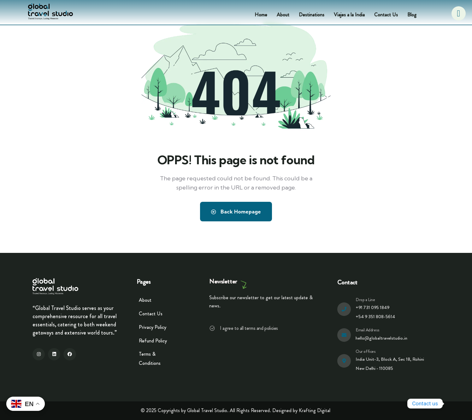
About (283, 14)
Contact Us (386, 14)
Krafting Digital (315, 410)
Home (261, 14)
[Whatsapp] (454, 403)
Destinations (311, 14)
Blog (411, 14)
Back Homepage (236, 211)
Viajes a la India (349, 14)
